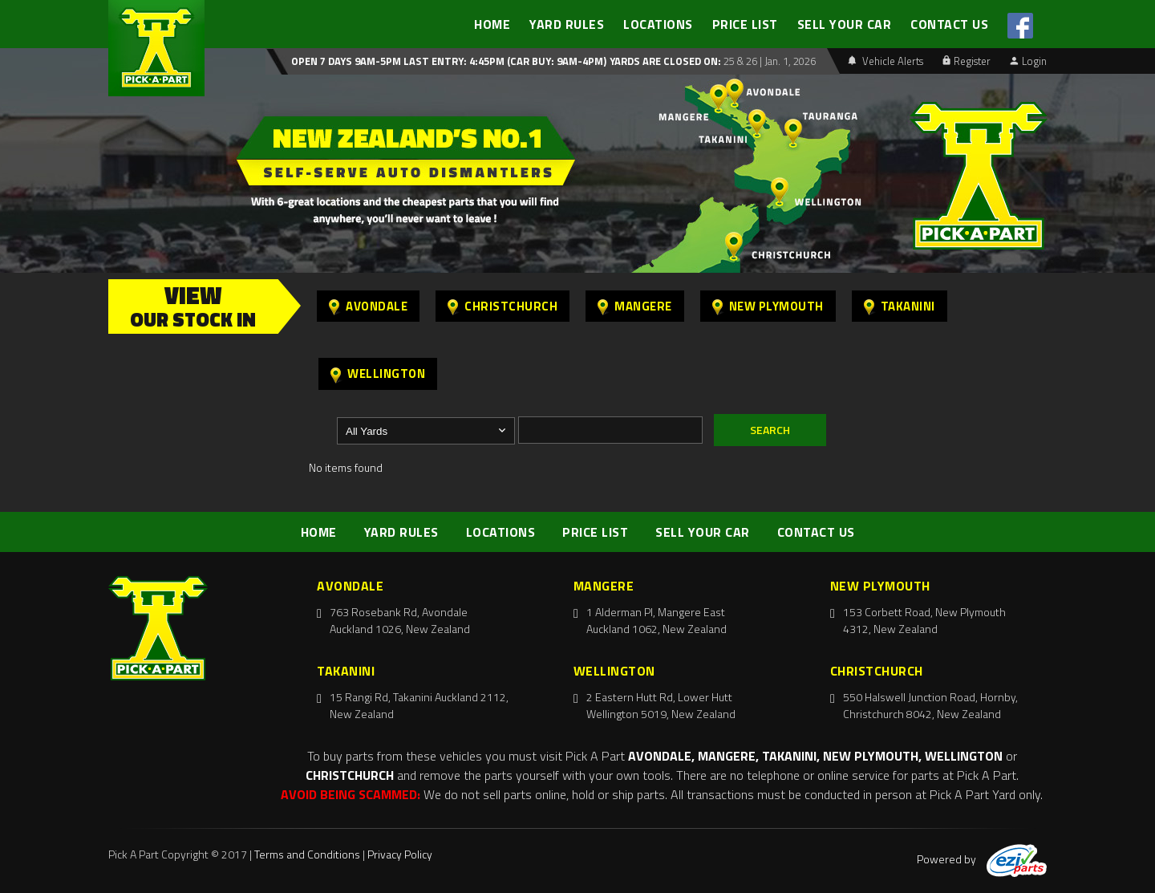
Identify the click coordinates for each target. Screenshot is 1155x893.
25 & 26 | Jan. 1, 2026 (768, 61)
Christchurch (502, 306)
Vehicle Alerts (885, 61)
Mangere (635, 306)
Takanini (899, 306)
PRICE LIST (745, 24)
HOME (492, 24)
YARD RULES (566, 24)
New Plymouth (768, 306)
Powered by (982, 858)
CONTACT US (949, 24)
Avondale (368, 306)
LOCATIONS (658, 24)
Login (1028, 61)
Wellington (377, 373)
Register (966, 61)
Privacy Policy (399, 854)
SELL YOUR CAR (844, 24)
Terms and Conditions (307, 854)
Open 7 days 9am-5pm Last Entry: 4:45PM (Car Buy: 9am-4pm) (448, 61)
